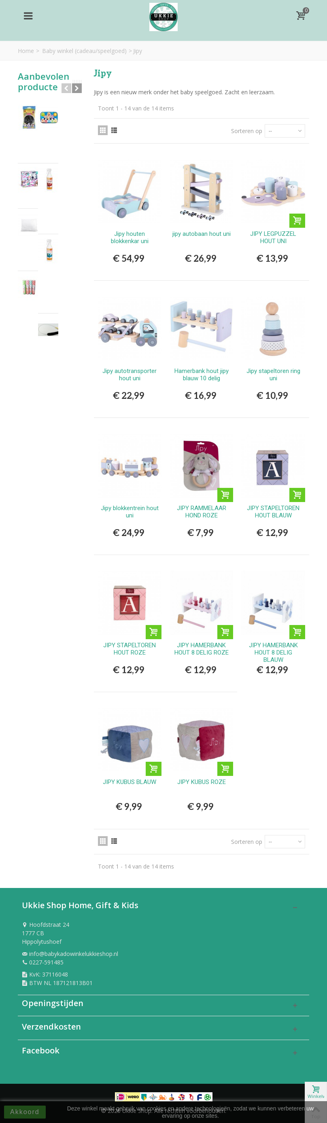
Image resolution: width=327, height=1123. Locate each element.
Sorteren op (246, 131)
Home (26, 51)
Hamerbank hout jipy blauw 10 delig (201, 374)
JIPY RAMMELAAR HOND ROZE (201, 511)
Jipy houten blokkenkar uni (130, 237)
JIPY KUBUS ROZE (201, 782)
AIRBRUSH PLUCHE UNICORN (58, 171)
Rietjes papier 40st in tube (62, 257)
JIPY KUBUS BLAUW (129, 782)
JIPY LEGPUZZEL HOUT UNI (273, 237)
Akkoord (25, 1111)
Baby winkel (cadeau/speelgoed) (84, 51)
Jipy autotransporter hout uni (129, 374)
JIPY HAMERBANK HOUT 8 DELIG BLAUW (273, 652)
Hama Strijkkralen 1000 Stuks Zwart (59, 121)
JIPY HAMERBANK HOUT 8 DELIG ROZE (201, 649)
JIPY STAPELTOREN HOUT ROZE (129, 649)
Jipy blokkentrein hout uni (130, 511)
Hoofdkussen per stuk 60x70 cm (62, 216)
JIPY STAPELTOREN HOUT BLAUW (273, 511)
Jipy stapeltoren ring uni (273, 374)
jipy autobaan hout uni (201, 233)
